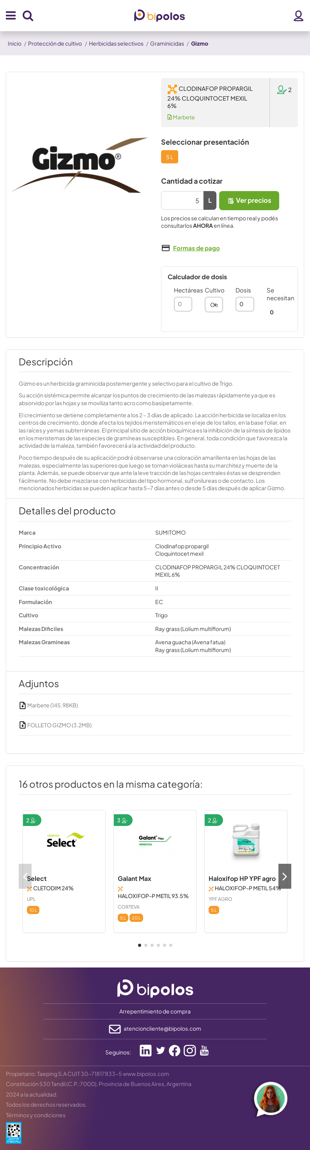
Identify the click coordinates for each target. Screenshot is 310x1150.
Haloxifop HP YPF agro (242, 878)
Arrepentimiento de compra (155, 1011)
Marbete (181, 116)
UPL (31, 899)
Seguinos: (118, 1052)
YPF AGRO (220, 899)
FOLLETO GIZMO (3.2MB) (55, 724)
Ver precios (249, 200)
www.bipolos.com (146, 1073)
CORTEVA (129, 907)
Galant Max (134, 878)
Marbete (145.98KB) (48, 705)
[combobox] (214, 304)
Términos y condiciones (36, 1114)
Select (37, 878)
